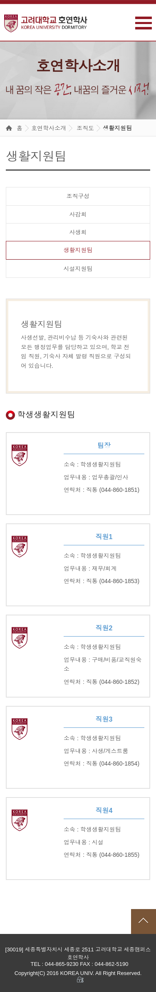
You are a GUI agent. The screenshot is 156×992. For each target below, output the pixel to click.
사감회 (78, 214)
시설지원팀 (78, 268)
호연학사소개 (48, 128)
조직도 (85, 128)
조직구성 (78, 196)
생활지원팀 (117, 128)
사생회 (78, 232)
